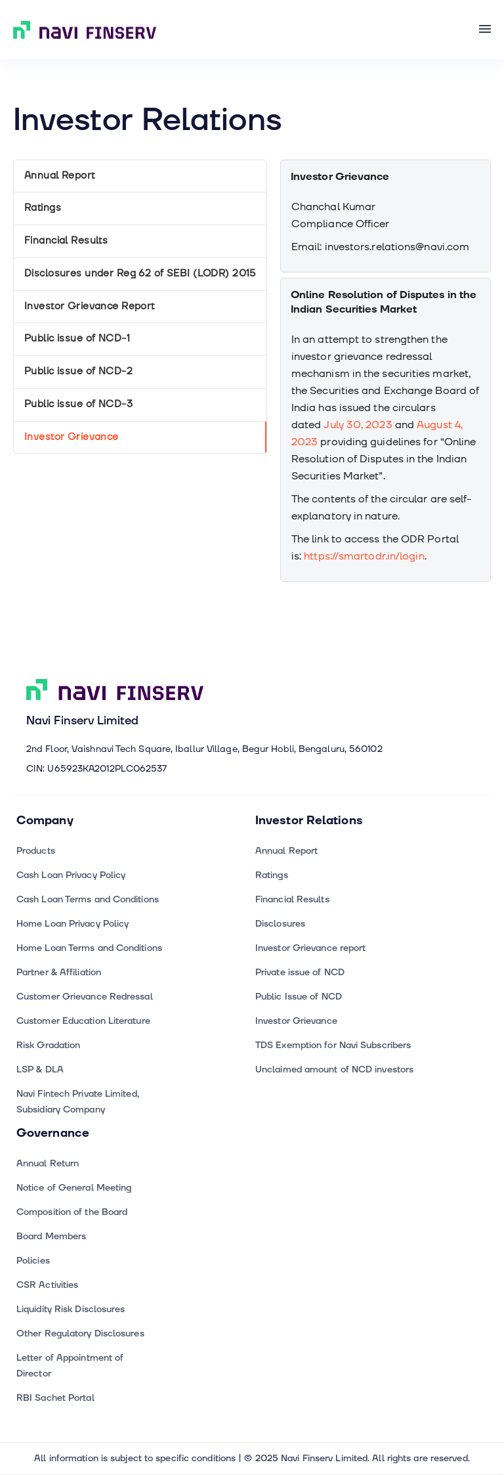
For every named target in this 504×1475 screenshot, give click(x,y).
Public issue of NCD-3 (78, 404)
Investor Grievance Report (89, 306)
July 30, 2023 (358, 425)
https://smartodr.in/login (364, 556)
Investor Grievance (71, 437)
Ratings (42, 208)
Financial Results (66, 241)
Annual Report (59, 176)
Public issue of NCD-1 (77, 338)
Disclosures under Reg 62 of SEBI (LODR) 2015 (140, 273)
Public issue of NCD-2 (78, 371)
